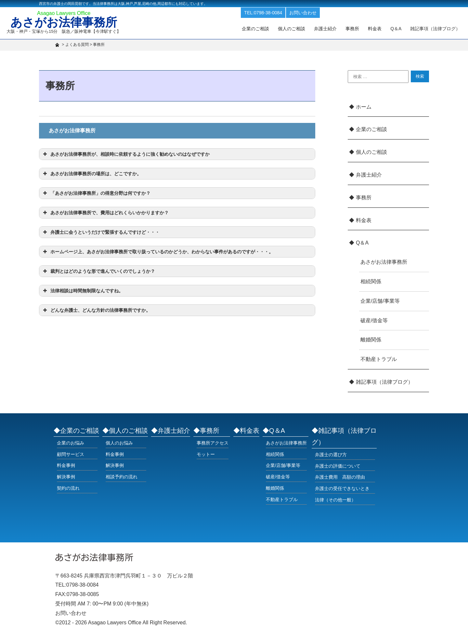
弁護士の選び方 (331, 454)
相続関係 (370, 281)
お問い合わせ (319, 12)
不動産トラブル (378, 359)
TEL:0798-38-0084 (279, 12)
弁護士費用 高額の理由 (340, 477)
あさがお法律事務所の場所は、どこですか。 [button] (91, 173)
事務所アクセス (212, 442)
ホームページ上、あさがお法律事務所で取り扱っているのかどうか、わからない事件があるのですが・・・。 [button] (157, 251)
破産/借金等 (374, 320)
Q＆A (362, 243)
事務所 (360, 28)
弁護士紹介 (335, 28)
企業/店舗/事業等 (380, 301)
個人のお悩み (119, 442)
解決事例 (66, 476)
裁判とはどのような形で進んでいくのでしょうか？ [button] (98, 271)
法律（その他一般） (335, 499)
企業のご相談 (270, 28)
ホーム (363, 107)
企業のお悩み (70, 442)
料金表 (380, 28)
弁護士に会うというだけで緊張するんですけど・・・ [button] (101, 232)
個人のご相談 (304, 28)
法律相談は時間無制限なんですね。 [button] (82, 290)
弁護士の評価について (337, 466)
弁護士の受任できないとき (342, 488)
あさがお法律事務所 (65, 23)
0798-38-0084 (82, 585)
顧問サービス (70, 454)
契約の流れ (68, 488)
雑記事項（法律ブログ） (436, 28)
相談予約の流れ (121, 476)
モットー (206, 454)
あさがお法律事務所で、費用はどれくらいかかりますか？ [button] (105, 212)
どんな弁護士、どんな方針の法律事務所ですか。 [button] (96, 310)
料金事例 (66, 465)
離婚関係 (370, 339)
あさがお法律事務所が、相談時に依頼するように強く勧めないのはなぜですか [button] (126, 154)
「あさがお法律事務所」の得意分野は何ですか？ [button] (96, 193)
